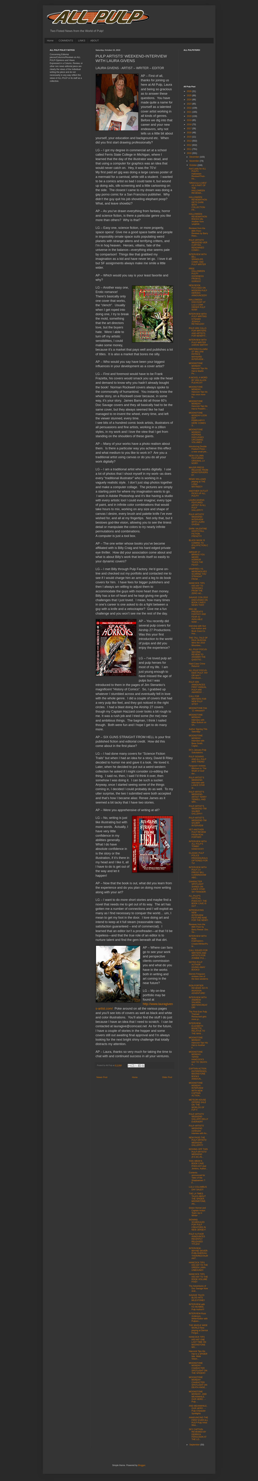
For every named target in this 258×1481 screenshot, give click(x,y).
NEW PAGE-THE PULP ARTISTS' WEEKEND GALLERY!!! (198, 1141)
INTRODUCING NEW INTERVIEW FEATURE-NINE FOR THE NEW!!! (198, 915)
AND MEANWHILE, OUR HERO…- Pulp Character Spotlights (198, 1410)
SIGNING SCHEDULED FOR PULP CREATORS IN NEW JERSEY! (197, 1225)
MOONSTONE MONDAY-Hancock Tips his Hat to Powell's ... (198, 405)
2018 (189, 124)
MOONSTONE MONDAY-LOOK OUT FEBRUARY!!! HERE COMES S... (198, 419)
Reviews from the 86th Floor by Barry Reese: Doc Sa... (198, 928)
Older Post (167, 1077)
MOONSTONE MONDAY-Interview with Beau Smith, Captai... (196, 740)
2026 (189, 91)
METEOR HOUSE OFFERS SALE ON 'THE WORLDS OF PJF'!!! (197, 1105)
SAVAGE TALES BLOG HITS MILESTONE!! (197, 1298)
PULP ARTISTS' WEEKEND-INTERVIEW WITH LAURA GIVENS (196, 519)
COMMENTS (66, 40)
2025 (189, 95)
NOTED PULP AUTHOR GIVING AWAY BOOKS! (197, 966)
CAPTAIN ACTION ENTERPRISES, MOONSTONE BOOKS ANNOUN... (198, 1073)
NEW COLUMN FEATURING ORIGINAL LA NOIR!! (196, 459)
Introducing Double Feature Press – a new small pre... (198, 449)
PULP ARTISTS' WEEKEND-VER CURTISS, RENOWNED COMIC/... (198, 245)
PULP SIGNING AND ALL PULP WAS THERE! (197, 759)
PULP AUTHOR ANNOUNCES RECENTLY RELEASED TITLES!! (197, 1239)
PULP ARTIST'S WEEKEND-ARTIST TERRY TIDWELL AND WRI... (198, 797)
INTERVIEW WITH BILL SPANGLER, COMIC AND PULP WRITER (197, 259)
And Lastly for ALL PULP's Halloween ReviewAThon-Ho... (197, 173)
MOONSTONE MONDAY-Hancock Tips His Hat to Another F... (198, 1042)
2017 (189, 128)
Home (50, 40)
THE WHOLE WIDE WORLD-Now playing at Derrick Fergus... (198, 1329)
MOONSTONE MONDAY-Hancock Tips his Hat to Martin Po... (198, 368)
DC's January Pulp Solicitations (197, 751)
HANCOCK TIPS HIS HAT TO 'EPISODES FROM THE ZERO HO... (197, 588)
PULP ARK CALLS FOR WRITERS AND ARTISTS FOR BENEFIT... (198, 332)
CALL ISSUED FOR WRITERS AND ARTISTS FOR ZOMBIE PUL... (198, 954)
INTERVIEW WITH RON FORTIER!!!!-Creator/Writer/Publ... (198, 941)
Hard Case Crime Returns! (197, 664)
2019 (189, 120)
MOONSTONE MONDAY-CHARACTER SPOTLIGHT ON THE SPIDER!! (198, 1368)
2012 (189, 145)
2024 (189, 99)
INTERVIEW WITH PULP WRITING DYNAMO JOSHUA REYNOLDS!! (198, 319)
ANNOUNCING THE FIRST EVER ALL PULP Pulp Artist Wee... (198, 1421)
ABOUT (94, 40)
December (194, 157)
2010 (189, 153)
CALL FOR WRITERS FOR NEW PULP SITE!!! (197, 700)
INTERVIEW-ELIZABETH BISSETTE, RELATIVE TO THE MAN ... (197, 1028)
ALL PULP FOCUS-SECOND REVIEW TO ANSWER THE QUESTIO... (198, 654)
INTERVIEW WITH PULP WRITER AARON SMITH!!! (198, 342)
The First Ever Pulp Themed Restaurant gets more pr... (198, 1015)
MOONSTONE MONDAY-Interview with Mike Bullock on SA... (197, 720)
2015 (189, 137)
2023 (189, 104)
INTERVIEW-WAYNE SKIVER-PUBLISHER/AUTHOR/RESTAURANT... (198, 1253)
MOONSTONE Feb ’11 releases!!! (198, 709)
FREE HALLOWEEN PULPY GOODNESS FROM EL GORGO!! (197, 275)
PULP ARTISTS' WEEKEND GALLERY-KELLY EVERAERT (198, 1118)
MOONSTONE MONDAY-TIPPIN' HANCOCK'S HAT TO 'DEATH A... (198, 1058)
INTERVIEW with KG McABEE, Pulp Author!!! (197, 1307)
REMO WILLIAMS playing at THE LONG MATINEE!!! (197, 483)
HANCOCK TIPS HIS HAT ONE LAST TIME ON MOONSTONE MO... (197, 1342)
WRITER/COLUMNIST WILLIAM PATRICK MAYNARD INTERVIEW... (198, 354)
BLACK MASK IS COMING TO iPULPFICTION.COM (198, 544)
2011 (189, 149)
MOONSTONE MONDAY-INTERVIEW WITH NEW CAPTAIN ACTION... (196, 1089)
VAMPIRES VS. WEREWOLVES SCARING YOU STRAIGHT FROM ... (198, 574)
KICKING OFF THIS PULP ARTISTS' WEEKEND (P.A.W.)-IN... (198, 1153)
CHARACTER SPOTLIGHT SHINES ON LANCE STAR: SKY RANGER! (197, 886)
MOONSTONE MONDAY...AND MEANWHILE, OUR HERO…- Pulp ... (198, 1396)
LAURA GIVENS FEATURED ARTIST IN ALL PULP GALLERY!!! (197, 505)
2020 (189, 116)
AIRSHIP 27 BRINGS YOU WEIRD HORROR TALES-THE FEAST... (197, 558)
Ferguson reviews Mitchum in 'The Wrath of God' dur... (197, 770)
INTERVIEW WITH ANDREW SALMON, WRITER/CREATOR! (198, 1002)
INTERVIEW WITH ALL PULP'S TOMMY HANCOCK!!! (197, 845)
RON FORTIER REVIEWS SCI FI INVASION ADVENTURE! (198, 989)
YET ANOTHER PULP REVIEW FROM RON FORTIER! (197, 833)
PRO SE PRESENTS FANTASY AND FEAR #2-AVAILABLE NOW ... (197, 615)
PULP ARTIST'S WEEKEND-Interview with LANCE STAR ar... (196, 782)
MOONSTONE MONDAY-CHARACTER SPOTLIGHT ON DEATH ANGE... (198, 1382)
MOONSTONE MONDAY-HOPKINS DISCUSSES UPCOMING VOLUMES (196, 436)
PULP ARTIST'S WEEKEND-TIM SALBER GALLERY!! (197, 810)
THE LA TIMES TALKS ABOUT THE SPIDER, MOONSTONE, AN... (197, 1198)
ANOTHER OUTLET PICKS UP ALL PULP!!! (198, 493)
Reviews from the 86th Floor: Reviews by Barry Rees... (198, 232)
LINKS (81, 40)
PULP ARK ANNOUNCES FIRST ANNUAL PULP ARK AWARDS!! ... (197, 687)
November (194, 161)
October (193, 165)
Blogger (141, 1465)
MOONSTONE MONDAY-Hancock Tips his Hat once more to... (198, 392)
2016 (189, 132)
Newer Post (102, 1077)
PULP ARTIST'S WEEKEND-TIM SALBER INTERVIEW (197, 822)
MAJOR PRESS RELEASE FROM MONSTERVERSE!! (198, 471)
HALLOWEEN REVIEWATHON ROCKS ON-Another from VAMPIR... (198, 219)
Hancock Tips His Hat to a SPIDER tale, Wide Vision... (198, 1355)
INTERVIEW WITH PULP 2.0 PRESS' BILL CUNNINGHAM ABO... (197, 872)
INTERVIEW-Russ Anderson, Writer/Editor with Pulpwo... (198, 1317)
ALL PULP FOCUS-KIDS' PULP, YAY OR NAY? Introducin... (198, 674)
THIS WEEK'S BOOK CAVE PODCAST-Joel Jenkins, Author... (198, 1165)
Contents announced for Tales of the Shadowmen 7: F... (197, 1177)
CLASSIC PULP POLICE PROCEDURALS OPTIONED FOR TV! (198, 858)
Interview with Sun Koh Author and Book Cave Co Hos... (197, 630)
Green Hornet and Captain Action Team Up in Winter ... (197, 1212)
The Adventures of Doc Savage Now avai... (198, 1288)
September (194, 1444)
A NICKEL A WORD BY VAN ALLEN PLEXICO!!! (198, 380)
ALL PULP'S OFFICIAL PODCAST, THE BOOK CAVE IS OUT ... (198, 901)
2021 (189, 112)
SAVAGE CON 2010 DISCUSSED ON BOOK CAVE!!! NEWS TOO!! (198, 601)
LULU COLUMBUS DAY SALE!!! (198, 1188)
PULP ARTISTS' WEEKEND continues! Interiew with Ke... (198, 1130)
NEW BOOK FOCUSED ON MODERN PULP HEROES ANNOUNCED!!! (198, 290)
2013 (189, 141)
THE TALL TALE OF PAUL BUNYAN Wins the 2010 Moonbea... (198, 642)
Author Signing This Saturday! (198, 730)
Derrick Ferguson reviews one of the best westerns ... (198, 978)
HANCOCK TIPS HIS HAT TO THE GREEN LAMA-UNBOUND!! (198, 1266)
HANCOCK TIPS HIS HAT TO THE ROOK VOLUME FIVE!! (198, 1278)
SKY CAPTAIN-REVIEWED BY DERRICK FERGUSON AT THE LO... (197, 1434)
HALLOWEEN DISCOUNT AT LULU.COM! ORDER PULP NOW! (197, 304)
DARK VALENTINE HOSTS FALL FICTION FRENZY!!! (198, 532)
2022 (189, 108)
